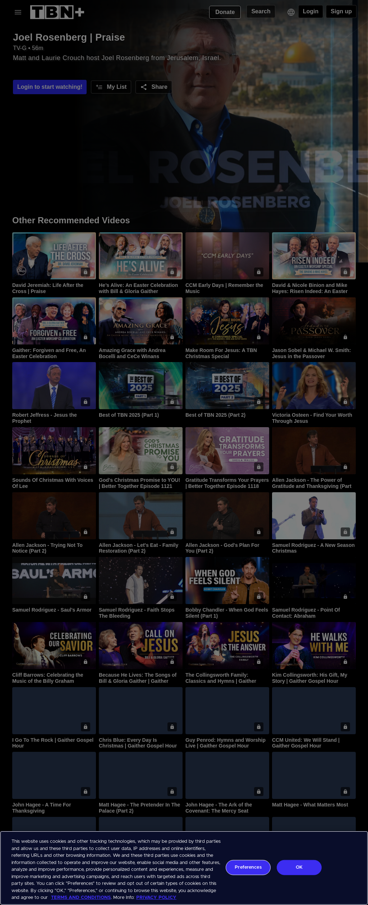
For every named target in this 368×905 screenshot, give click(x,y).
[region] (184, 868)
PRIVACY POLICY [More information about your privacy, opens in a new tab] (156, 897)
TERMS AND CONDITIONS (81, 897)
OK (299, 867)
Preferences (248, 867)
